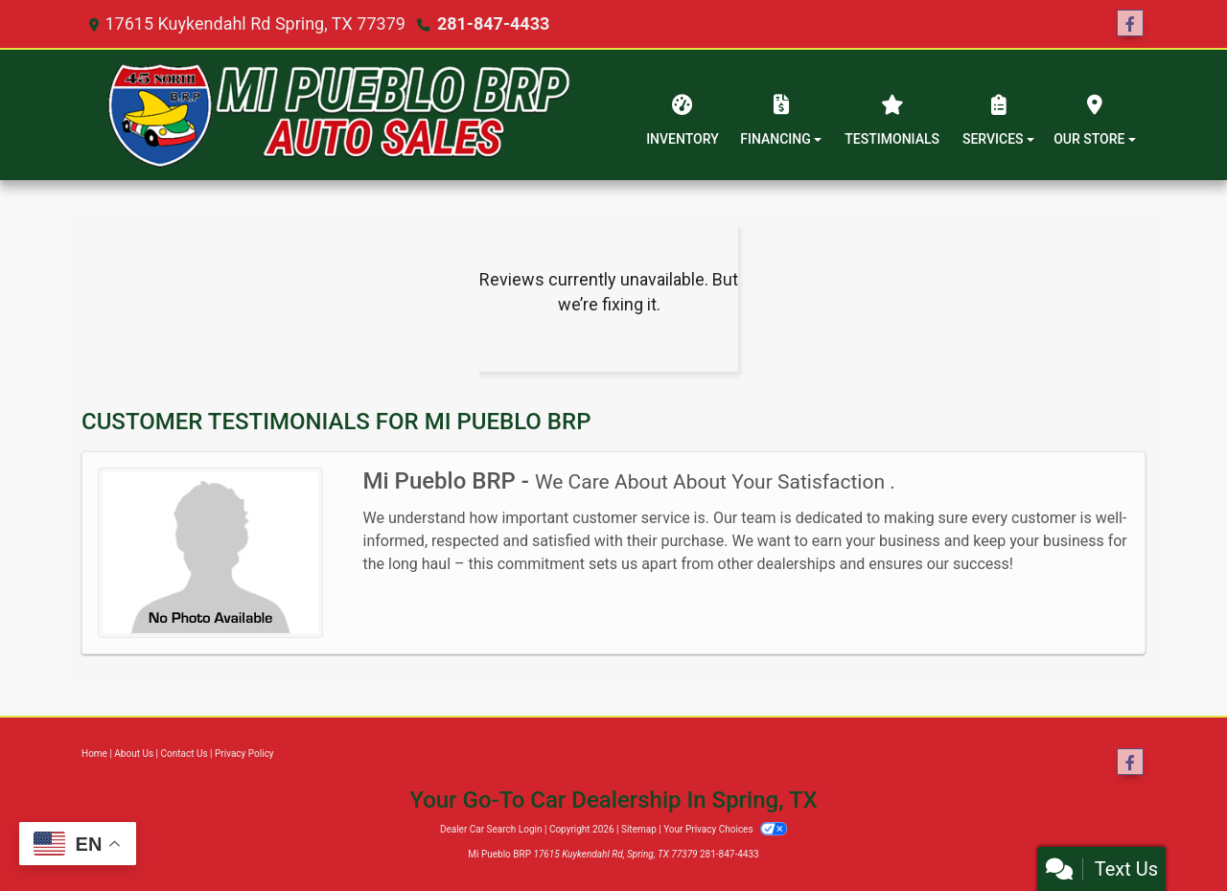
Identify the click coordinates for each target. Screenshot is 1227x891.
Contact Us (184, 753)
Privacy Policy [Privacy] (244, 753)
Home (94, 753)
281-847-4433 (493, 23)
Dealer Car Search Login (491, 829)
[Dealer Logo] (338, 114)
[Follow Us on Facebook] (1130, 24)
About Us (133, 753)
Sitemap (639, 829)
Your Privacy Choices (725, 829)
